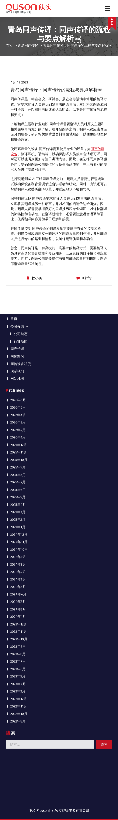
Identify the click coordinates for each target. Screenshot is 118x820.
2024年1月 (18, 318)
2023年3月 (17, 393)
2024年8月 (18, 266)
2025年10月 (18, 161)
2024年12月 (19, 236)
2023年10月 (18, 340)
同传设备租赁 (20, 65)
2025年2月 (17, 221)
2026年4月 (18, 116)
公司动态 (21, 35)
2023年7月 (18, 363)
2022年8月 (18, 423)
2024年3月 (18, 303)
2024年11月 (19, 243)
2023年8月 (18, 355)
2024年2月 (18, 311)
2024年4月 (18, 296)
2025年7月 (18, 184)
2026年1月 (18, 139)
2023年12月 (18, 325)
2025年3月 (17, 213)
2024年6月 (18, 281)
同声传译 (17, 50)
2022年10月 (18, 415)
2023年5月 (17, 378)
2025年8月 (18, 176)
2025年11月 (18, 154)
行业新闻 (21, 43)
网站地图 (17, 80)
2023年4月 (18, 385)
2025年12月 (18, 146)
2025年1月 (17, 228)
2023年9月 (18, 348)
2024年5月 (18, 288)
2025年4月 (18, 206)
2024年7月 (18, 273)
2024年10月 (19, 251)
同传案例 (17, 58)
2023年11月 (18, 333)
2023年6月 (18, 370)
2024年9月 (18, 258)
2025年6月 (18, 191)
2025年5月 (17, 199)
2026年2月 (18, 131)
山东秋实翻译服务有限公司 (68, 811)
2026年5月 (18, 109)
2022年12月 (18, 400)
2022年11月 (18, 408)
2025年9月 (18, 169)
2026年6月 (18, 101)
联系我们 (17, 73)
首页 (13, 20)
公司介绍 (17, 28)
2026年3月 (18, 124)
